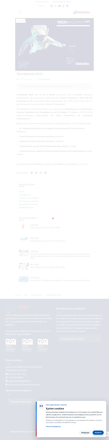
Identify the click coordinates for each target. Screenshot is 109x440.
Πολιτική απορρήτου (53, 426)
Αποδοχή (98, 432)
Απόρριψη (85, 432)
